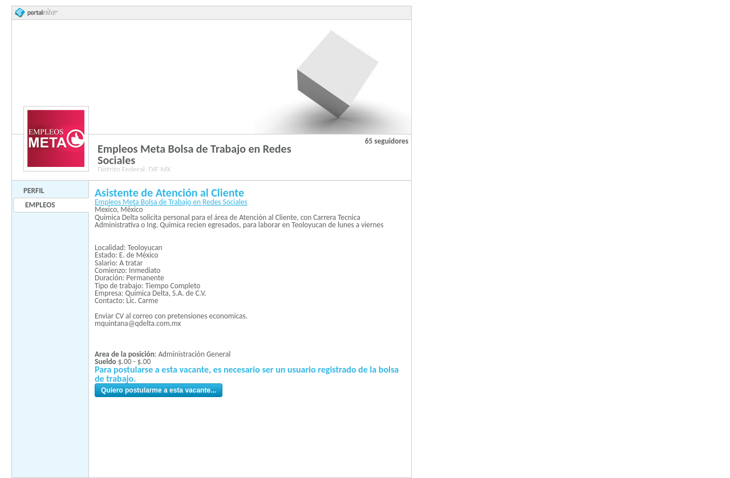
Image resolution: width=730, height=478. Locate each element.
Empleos (40, 205)
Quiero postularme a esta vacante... (158, 390)
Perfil (33, 190)
